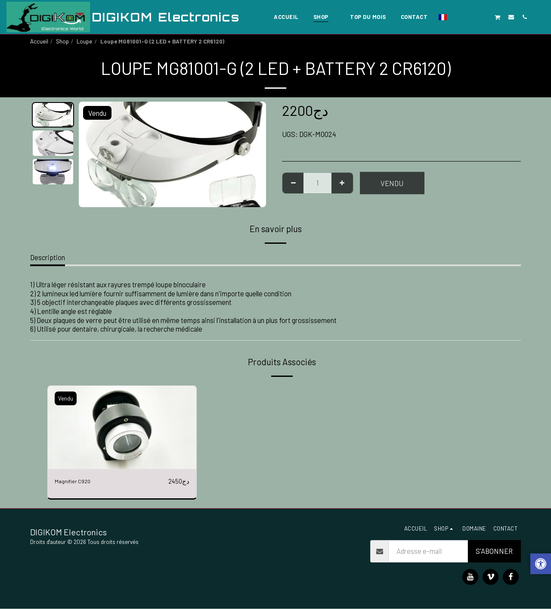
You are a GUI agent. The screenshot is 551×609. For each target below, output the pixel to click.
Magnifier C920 (77, 481)
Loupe (84, 41)
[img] (122, 427)
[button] (457, 17)
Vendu (392, 183)
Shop (62, 41)
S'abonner (494, 551)
